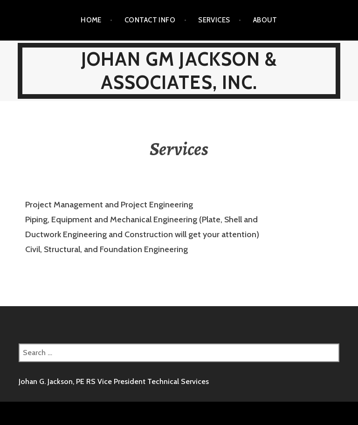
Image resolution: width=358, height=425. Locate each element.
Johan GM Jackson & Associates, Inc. (179, 71)
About (265, 20)
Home (91, 20)
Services (214, 20)
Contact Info (149, 20)
